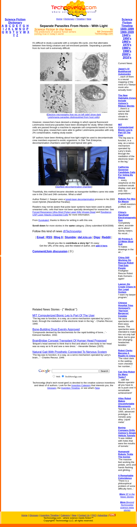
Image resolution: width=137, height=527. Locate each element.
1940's (126, 35)
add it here (101, 245)
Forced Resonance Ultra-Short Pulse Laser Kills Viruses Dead (63, 212)
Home (59, 19)
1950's (127, 38)
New (89, 19)
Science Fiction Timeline (127, 22)
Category (65, 515)
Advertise (102, 515)
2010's (127, 57)
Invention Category (81, 385)
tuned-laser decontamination (79, 199)
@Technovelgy (72, 231)
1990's (127, 51)
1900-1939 (127, 32)
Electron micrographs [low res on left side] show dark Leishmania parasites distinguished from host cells (74, 116)
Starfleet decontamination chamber (74, 186)
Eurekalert (43, 220)
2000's (126, 54)
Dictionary (69, 19)
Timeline (80, 19)
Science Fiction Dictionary (15, 21)
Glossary (51, 388)
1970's (127, 44)
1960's (126, 41)
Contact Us (84, 515)
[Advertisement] (15, 92)
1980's (126, 47)
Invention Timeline (70, 388)
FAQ (94, 515)
